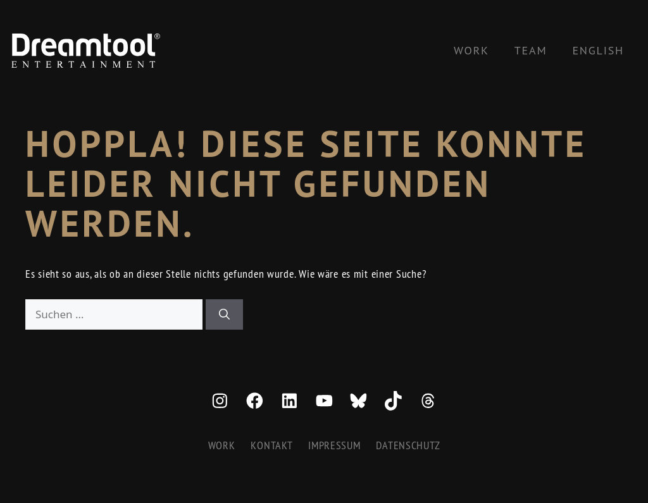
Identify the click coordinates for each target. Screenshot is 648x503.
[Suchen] (224, 314)
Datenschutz (408, 445)
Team (530, 50)
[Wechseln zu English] (598, 51)
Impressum (334, 445)
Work (471, 50)
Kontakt (271, 445)
